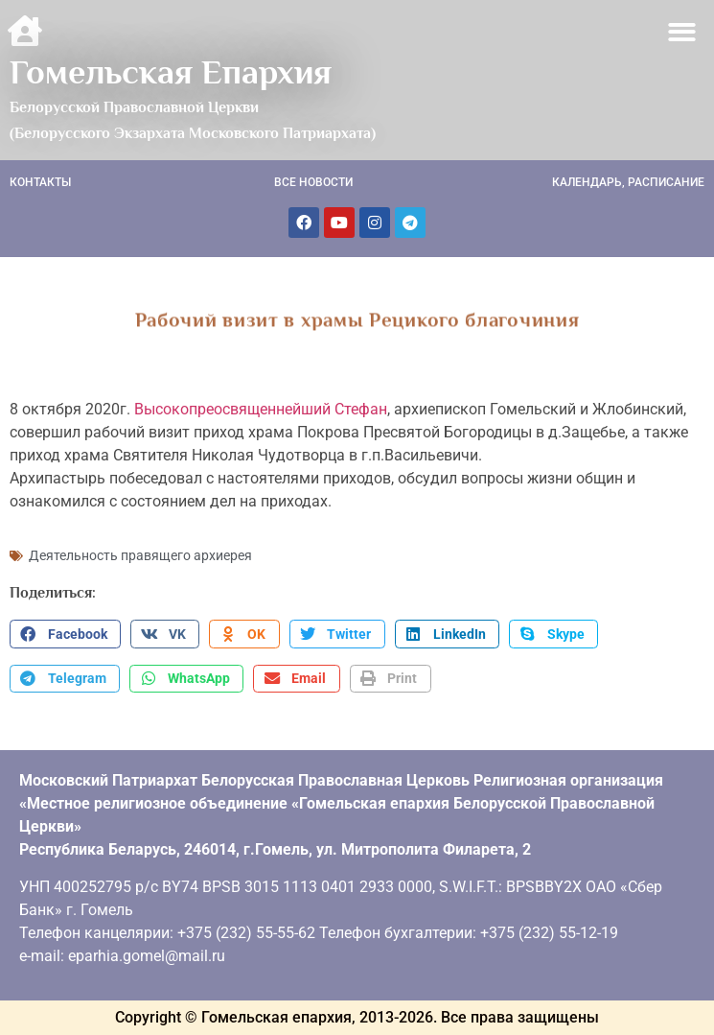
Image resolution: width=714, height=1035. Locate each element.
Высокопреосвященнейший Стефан (260, 409)
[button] (682, 32)
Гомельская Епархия (171, 72)
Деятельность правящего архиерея (140, 555)
